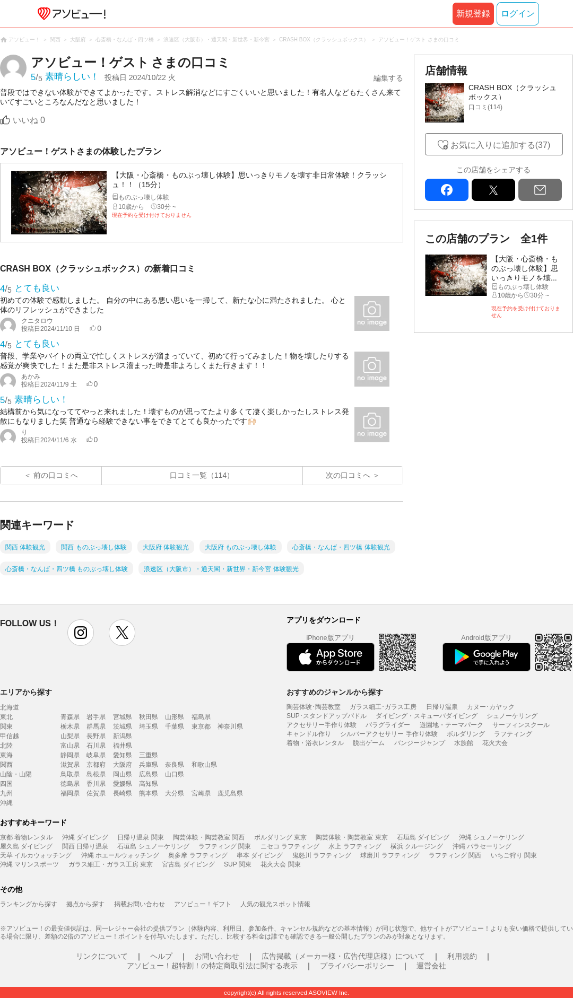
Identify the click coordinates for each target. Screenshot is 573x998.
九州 (6, 793)
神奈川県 (230, 726)
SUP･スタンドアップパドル (326, 716)
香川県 (96, 783)
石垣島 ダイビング (423, 837)
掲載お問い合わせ (139, 904)
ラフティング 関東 (224, 846)
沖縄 (6, 803)
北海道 (9, 707)
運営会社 (431, 965)
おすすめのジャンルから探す (334, 692)
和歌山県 (204, 764)
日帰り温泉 (442, 707)
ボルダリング (466, 734)
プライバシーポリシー (357, 965)
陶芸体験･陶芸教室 (313, 707)
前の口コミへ (55, 475)
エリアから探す (26, 692)
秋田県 (148, 717)
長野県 (96, 736)
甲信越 (9, 736)
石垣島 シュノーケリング (153, 846)
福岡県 (70, 793)
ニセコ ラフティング (290, 846)
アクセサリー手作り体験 (321, 725)
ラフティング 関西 (455, 855)
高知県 (148, 783)
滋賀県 (70, 764)
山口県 (174, 774)
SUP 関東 (237, 864)
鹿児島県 (230, 793)
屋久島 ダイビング (26, 846)
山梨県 (70, 736)
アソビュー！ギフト (202, 904)
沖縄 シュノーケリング (491, 837)
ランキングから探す (28, 904)
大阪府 (122, 764)
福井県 (122, 745)
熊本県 (148, 793)
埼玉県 (148, 726)
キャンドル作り (308, 734)
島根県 (96, 774)
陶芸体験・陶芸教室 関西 (209, 837)
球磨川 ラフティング (389, 855)
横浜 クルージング (416, 846)
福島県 (201, 717)
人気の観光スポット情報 (275, 904)
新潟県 (122, 736)
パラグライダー (388, 725)
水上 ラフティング (354, 846)
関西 (6, 764)
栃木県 (70, 726)
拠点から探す (85, 904)
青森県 (70, 717)
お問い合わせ (217, 956)
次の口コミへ (348, 475)
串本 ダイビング (260, 855)
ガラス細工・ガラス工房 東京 (110, 864)
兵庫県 (148, 764)
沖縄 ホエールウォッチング (120, 855)
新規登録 (473, 13)
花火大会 (495, 743)
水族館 (463, 743)
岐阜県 (96, 755)
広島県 (148, 774)
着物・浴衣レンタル (315, 743)
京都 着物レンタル (26, 837)
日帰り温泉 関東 (140, 837)
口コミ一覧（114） (202, 475)
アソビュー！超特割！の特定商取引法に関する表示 (212, 965)
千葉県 (174, 726)
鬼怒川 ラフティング (321, 855)
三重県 (148, 755)
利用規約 (462, 956)
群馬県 (96, 726)
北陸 (6, 745)
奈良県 (174, 764)
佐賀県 (96, 793)
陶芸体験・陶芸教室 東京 (351, 837)
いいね (29, 120)
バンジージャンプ (419, 743)
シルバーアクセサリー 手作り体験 (388, 734)
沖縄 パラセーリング (482, 846)
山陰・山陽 (16, 774)
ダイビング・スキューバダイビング (427, 716)
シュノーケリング (512, 716)
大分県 (174, 793)
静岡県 (70, 755)
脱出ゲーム (369, 743)
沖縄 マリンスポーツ (29, 864)
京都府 (96, 764)
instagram (80, 632)
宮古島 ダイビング (188, 864)
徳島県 (70, 783)
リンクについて (102, 956)
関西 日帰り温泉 (85, 846)
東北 (6, 717)
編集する (388, 78)
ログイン (518, 13)
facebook (446, 190)
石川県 (96, 745)
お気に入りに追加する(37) (500, 145)
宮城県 (122, 717)
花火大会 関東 (280, 864)
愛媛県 (122, 783)
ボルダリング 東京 (280, 837)
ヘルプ (161, 956)
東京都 (201, 726)
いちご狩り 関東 (514, 855)
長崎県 (122, 793)
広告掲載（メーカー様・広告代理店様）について (343, 956)
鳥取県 (70, 774)
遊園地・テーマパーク (451, 725)
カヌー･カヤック (491, 707)
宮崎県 (201, 793)
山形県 (174, 717)
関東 (6, 726)
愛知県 (122, 755)
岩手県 (96, 717)
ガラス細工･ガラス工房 (383, 707)
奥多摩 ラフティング (197, 855)
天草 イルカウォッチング (36, 855)
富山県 (70, 745)
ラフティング (513, 734)
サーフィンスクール (521, 725)
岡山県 (122, 774)
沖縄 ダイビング (85, 837)
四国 (6, 783)
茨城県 (122, 726)
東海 (6, 755)
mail (540, 190)
